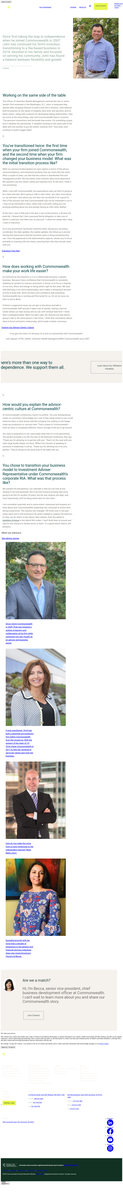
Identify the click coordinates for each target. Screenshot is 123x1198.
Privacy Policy (104, 1044)
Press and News (61, 1073)
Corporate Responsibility (90, 1078)
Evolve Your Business (11, 1068)
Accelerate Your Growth (12, 1071)
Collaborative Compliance (38, 1078)
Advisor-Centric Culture (89, 1073)
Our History (85, 1071)
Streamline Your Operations (13, 1073)
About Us (82, 7)
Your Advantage (45, 7)
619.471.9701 (61, 1109)
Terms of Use (31, 1170)
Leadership (85, 1068)
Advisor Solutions (60, 7)
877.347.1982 (64, 1101)
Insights (73, 7)
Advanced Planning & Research (40, 1071)
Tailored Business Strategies (39, 1068)
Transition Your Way (11, 251)
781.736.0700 (37, 1105)
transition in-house (11, 520)
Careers (117, 7)
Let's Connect (101, 6)
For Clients (118, 5)
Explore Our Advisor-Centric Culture (18, 327)
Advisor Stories (61, 1071)
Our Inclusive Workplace (89, 1076)
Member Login (119, 3)
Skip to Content (6, 2)
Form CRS (6, 1170)
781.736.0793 (35, 1109)
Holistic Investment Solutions (39, 1076)
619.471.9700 (63, 1105)
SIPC (41, 1174)
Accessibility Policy (42, 1170)
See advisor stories (10, 538)
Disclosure (13, 1170)
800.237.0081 (38, 1101)
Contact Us (6, 1094)
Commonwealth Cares (89, 1080)
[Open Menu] (5, 1183)
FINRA (38, 1174)
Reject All (4, 1047)
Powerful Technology (37, 1080)
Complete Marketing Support (39, 1073)
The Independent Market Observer (67, 1068)
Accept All (12, 1047)
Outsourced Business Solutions (40, 1083)
